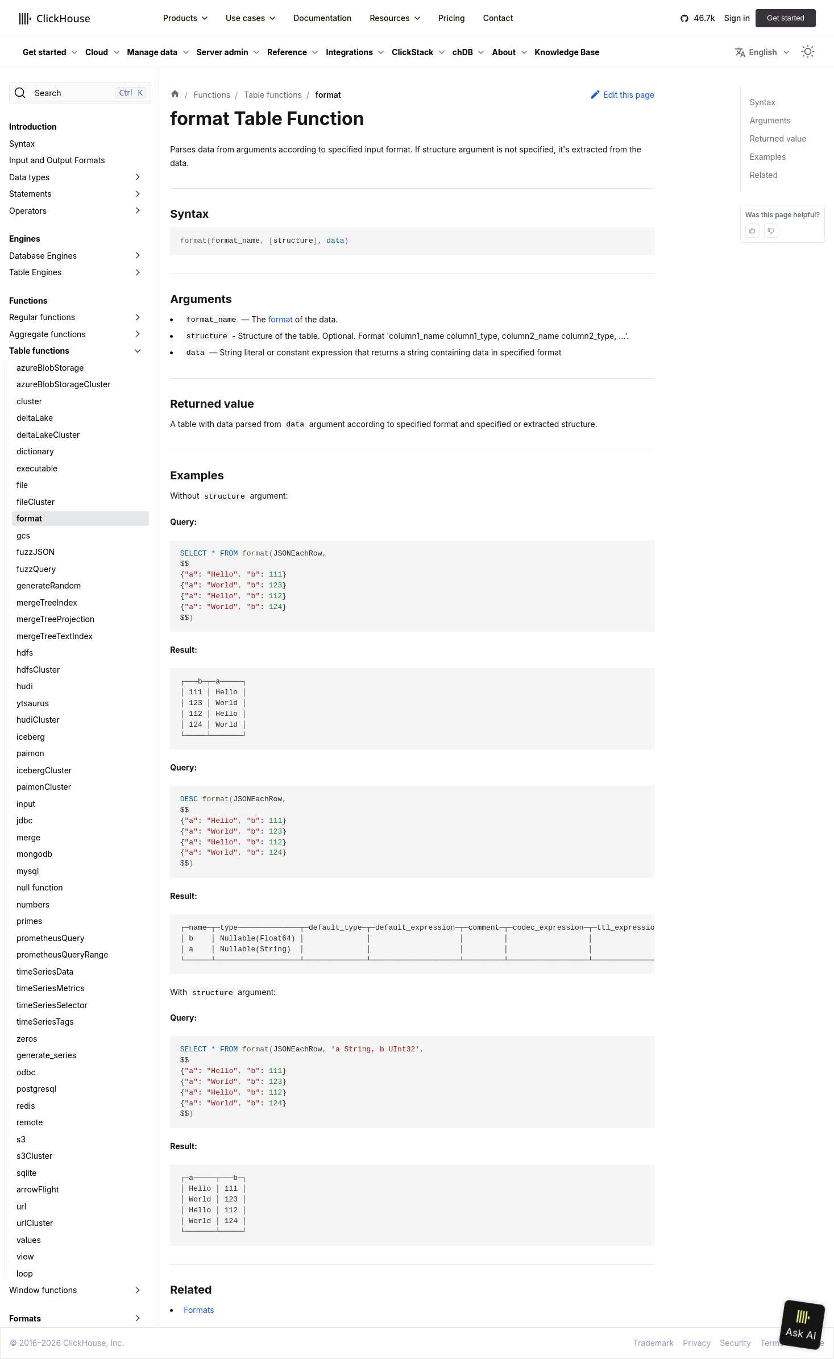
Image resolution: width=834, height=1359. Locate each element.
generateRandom (48, 570)
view (25, 1241)
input (25, 788)
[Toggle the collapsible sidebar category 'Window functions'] (137, 1274)
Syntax (22, 128)
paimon (30, 738)
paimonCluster (43, 771)
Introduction (33, 111)
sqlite (26, 1157)
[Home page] (175, 95)
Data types (29, 162)
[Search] (80, 92)
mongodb (34, 838)
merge (28, 822)
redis (25, 1090)
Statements (30, 178)
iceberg (30, 721)
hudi (24, 671)
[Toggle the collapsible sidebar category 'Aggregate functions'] (137, 319)
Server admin (222, 52)
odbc (26, 1057)
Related (764, 175)
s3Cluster (34, 1140)
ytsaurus (32, 688)
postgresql (36, 1073)
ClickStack (412, 52)
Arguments (770, 120)
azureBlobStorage (50, 352)
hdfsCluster (38, 654)
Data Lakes (30, 1319)
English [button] (756, 52)
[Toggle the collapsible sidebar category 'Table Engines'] (137, 257)
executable (36, 453)
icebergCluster (44, 755)
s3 (21, 1124)
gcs (23, 520)
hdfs (24, 637)
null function (39, 872)
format (29, 503)
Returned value (778, 138)
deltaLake (34, 402)
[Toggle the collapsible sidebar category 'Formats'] (137, 1303)
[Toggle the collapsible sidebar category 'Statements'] (137, 178)
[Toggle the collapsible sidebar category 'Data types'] (137, 162)
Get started (785, 18)
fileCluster (35, 486)
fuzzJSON (35, 536)
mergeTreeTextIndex (54, 620)
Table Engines (35, 257)
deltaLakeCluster (48, 419)
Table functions (39, 335)
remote (29, 1107)
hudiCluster (38, 704)
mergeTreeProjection (55, 603)
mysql (27, 855)
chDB (463, 52)
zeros (27, 1023)
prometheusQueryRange (62, 939)
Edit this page (622, 94)
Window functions (43, 1274)
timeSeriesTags (45, 1006)
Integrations (349, 52)
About (504, 52)
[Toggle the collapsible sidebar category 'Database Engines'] (137, 240)
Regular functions (42, 301)
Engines (24, 223)
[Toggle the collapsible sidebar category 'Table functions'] (137, 335)
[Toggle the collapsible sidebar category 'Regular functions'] (137, 302)
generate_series (46, 1040)
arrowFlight (37, 1174)
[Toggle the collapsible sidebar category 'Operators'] (137, 195)
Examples (768, 156)
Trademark (653, 1343)
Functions (28, 285)
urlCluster (34, 1207)
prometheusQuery (50, 922)
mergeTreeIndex (46, 587)
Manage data (152, 52)
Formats (25, 1303)
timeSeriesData (44, 956)
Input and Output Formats (57, 145)
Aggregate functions (47, 319)
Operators (28, 195)
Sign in (737, 18)
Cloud (96, 52)
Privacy (697, 1343)
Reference (287, 52)
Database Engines (43, 240)
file (22, 469)
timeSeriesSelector (52, 990)
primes (29, 905)
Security (735, 1343)
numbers (32, 889)
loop (24, 1258)
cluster (29, 386)
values (28, 1224)
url (21, 1191)
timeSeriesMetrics (50, 972)
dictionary (35, 436)
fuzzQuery (36, 553)
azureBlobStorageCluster (63, 369)
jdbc (24, 805)
